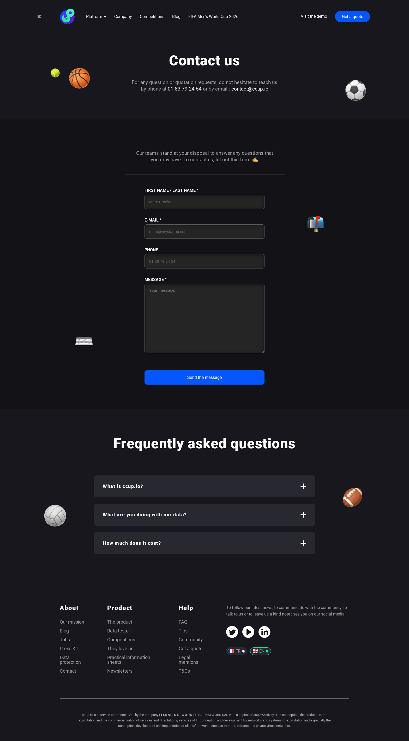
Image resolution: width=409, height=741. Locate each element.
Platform (96, 16)
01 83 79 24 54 (185, 89)
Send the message (204, 377)
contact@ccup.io (249, 89)
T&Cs (184, 671)
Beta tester (118, 631)
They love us (120, 648)
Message (154, 280)
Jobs (65, 639)
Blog (176, 16)
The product (119, 622)
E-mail (152, 220)
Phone (151, 250)
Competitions (152, 16)
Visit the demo (314, 16)
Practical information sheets (128, 660)
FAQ (183, 622)
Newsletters (120, 671)
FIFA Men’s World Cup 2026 (213, 16)
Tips (183, 631)
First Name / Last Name (170, 190)
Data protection (70, 660)
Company (123, 16)
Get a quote (352, 16)
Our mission (72, 622)
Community (191, 639)
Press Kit (69, 648)
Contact (68, 671)
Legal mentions (188, 660)
